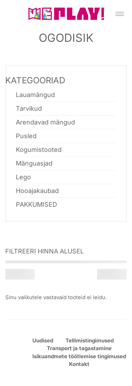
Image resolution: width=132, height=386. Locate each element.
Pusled (26, 136)
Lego (23, 177)
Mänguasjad (34, 163)
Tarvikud (29, 108)
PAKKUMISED (36, 204)
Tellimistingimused (89, 340)
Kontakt (79, 364)
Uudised (42, 340)
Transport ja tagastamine (79, 348)
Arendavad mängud (45, 122)
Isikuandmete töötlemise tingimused (79, 356)
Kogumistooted (39, 149)
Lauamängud (35, 94)
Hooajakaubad (37, 190)
